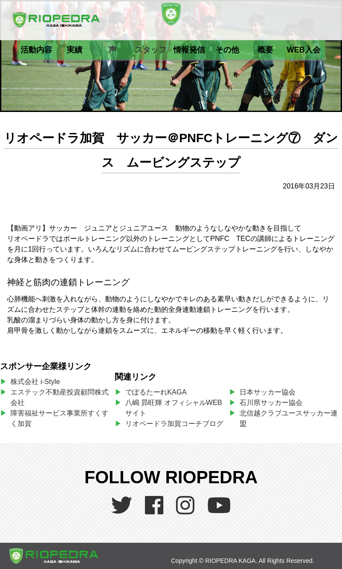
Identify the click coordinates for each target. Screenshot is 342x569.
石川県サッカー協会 (271, 402)
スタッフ (150, 49)
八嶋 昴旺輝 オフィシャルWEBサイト (173, 408)
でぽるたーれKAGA (156, 392)
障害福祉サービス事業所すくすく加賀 (60, 418)
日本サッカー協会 (268, 392)
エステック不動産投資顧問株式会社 (60, 397)
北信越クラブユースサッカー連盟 (289, 418)
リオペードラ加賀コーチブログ (174, 423)
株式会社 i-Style (35, 381)
